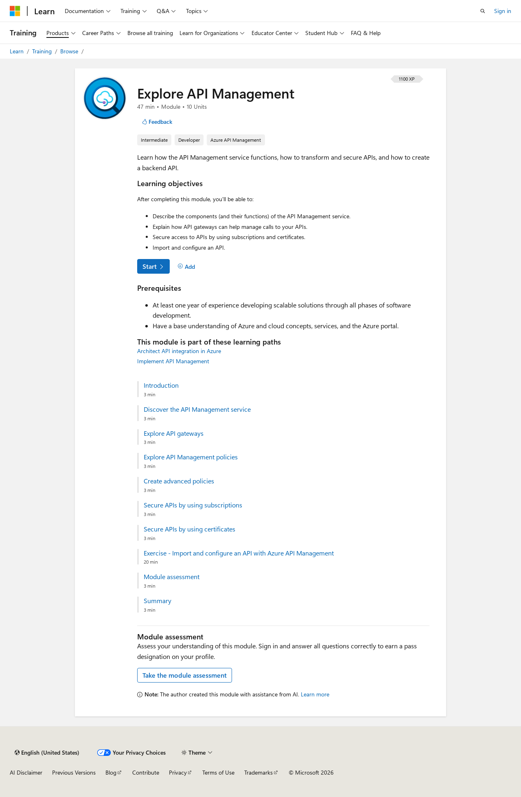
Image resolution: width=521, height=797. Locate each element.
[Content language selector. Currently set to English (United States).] (47, 752)
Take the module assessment (184, 675)
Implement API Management (173, 361)
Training (42, 51)
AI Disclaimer (26, 772)
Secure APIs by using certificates (189, 529)
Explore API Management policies (191, 457)
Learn (17, 51)
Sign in (502, 11)
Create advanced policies (179, 481)
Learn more (315, 694)
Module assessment (171, 577)
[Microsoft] (15, 11)
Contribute (145, 772)
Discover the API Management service (197, 409)
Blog (110, 772)
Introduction (161, 385)
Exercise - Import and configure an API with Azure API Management (239, 553)
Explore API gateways (174, 433)
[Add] (186, 266)
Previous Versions (74, 772)
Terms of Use (218, 772)
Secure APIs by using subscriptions (193, 505)
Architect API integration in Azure (179, 351)
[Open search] (483, 11)
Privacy (178, 772)
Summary (157, 601)
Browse (70, 51)
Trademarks (258, 772)
